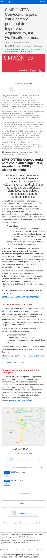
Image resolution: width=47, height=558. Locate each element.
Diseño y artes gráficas (21, 144)
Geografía (12, 140)
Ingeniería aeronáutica (15, 120)
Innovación (5, 100)
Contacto (23, 513)
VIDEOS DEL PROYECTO (13, 362)
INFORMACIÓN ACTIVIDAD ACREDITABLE (20, 297)
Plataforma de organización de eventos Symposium (29, 550)
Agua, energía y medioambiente (13, 118)
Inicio (2, 2)
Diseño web (22, 111)
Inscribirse (23, 89)
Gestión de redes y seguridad (12, 113)
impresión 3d (6, 154)
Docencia (13, 131)
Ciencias (27, 140)
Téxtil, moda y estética (21, 149)
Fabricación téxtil (13, 133)
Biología (4, 140)
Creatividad (38, 133)
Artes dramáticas (35, 126)
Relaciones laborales (25, 131)
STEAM (34, 154)
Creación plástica (33, 102)
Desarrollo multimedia (9, 111)
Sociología (25, 104)
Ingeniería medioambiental (11, 122)
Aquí (21, 356)
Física (38, 138)
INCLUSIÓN (16, 154)
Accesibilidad (14, 96)
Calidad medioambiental (16, 98)
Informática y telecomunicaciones (25, 146)
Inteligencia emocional (9, 135)
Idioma (43, 2)
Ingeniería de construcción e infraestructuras (27, 124)
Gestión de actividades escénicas (13, 129)
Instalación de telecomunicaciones (29, 115)
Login (9, 2)
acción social (13, 152)
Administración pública (18, 100)
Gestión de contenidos (36, 111)
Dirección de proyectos (16, 138)
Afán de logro (23, 135)
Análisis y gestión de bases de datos (22, 107)
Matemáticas (29, 138)
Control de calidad (33, 98)
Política (20, 140)
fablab (36, 152)
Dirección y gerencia (18, 102)
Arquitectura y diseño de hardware (25, 109)
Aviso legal (3, 550)
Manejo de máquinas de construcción (14, 126)
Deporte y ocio (14, 142)
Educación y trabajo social (11, 104)
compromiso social (26, 152)
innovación (26, 154)
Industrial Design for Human (20, 400)
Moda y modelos (26, 133)
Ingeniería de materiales (33, 120)
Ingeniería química (28, 122)
